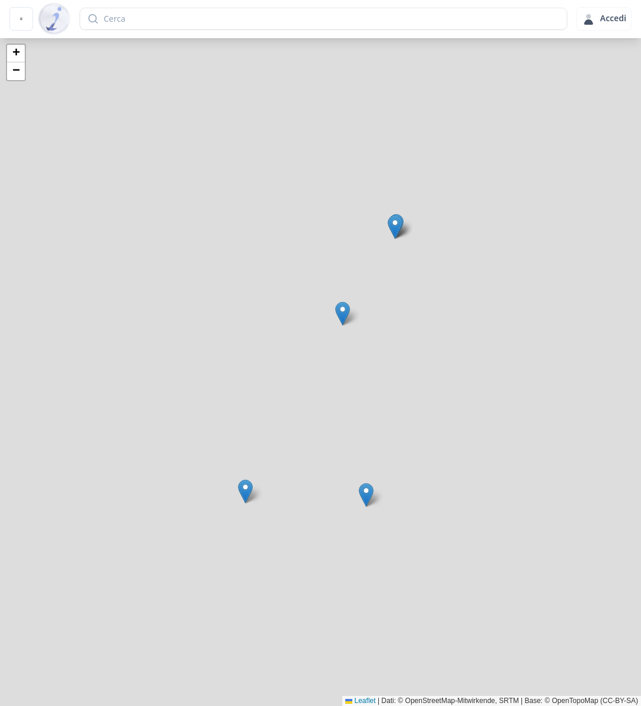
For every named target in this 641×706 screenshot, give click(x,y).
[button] (366, 495)
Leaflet (360, 701)
